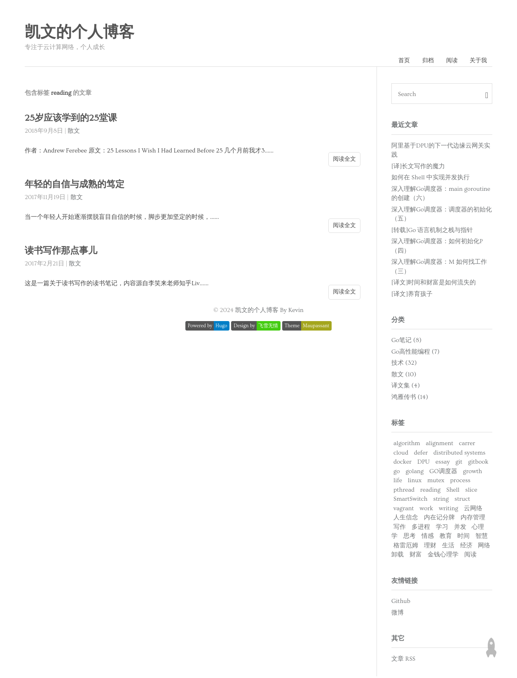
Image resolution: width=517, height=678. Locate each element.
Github (400, 602)
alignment (440, 444)
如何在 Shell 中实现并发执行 (430, 179)
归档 (422, 61)
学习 (442, 528)
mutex (435, 482)
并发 (460, 528)
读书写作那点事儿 (63, 252)
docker (402, 463)
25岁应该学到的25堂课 (73, 120)
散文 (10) (403, 376)
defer (421, 454)
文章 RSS (403, 660)
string (441, 500)
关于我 (477, 61)
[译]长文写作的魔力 (418, 167)
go (396, 472)
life (397, 482)
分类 (398, 321)
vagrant (403, 510)
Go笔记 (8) (406, 341)
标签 (398, 424)
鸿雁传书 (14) (409, 398)
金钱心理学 (443, 556)
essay (442, 463)
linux (415, 482)
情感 (427, 537)
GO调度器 (443, 472)
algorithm (406, 444)
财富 (415, 556)
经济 (466, 547)
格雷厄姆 (405, 547)
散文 (74, 132)
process (460, 482)
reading (430, 491)
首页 (396, 61)
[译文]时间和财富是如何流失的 (433, 284)
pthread (403, 491)
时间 (463, 537)
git (458, 463)
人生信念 (405, 519)
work (426, 510)
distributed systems (459, 454)
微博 (397, 613)
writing (448, 510)
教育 (446, 537)
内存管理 (473, 519)
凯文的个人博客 (79, 32)
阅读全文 (344, 160)
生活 (448, 547)
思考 (409, 537)
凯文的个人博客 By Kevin (269, 311)
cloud (400, 454)
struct (462, 500)
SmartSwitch (410, 500)
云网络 (473, 510)
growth (472, 472)
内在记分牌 (439, 519)
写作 (399, 528)
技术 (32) (404, 364)
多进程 (421, 528)
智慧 (481, 537)
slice (471, 491)
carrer (467, 444)
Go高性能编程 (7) (415, 353)
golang (415, 472)
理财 (430, 547)
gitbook (478, 463)
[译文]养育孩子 (412, 295)
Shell (452, 491)
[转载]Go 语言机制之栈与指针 (432, 231)
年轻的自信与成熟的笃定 (77, 186)
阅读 (448, 61)
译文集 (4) (405, 387)
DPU (423, 463)
